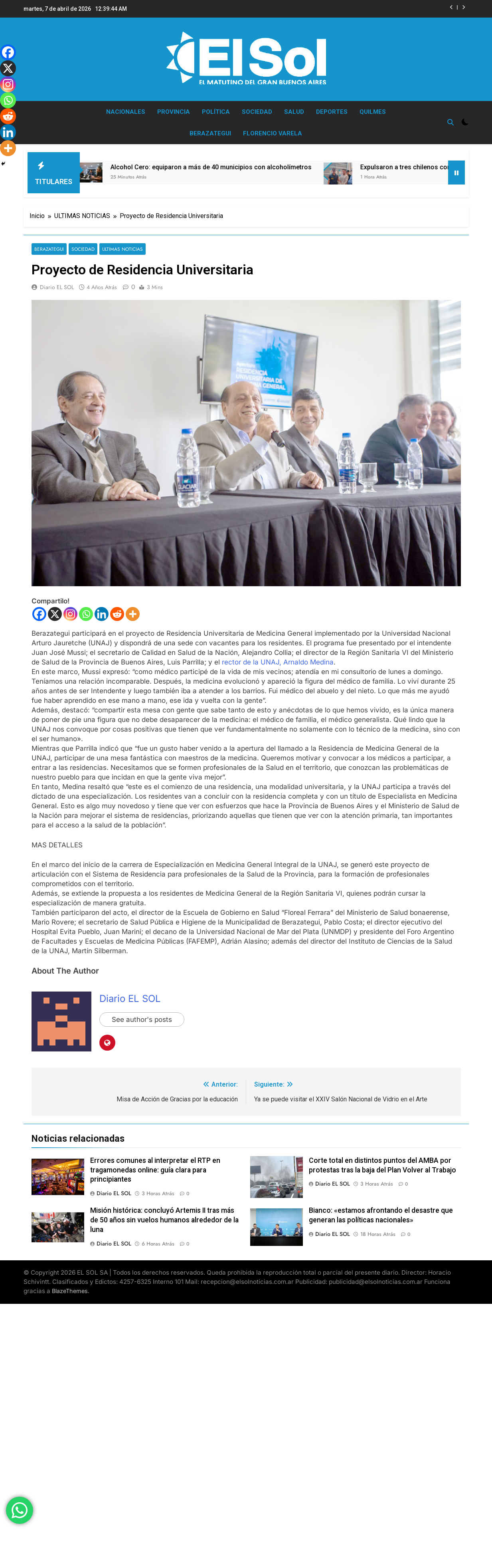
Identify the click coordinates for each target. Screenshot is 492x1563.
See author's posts (142, 1016)
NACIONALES (125, 111)
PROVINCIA (173, 111)
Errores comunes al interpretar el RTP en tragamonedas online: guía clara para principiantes (155, 1166)
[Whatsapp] (86, 610)
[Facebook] (39, 610)
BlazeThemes (70, 1286)
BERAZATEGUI (210, 133)
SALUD (294, 111)
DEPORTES (332, 111)
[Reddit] (117, 610)
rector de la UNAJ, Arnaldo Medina (278, 658)
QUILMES (373, 111)
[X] (55, 610)
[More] (133, 610)
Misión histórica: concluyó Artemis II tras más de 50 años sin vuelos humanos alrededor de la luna (164, 1216)
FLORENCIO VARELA (272, 133)
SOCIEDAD (257, 111)
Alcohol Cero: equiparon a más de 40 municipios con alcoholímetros (219, 163)
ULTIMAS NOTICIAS (122, 245)
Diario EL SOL (57, 283)
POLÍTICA (216, 111)
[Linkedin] (102, 610)
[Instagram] (70, 610)
